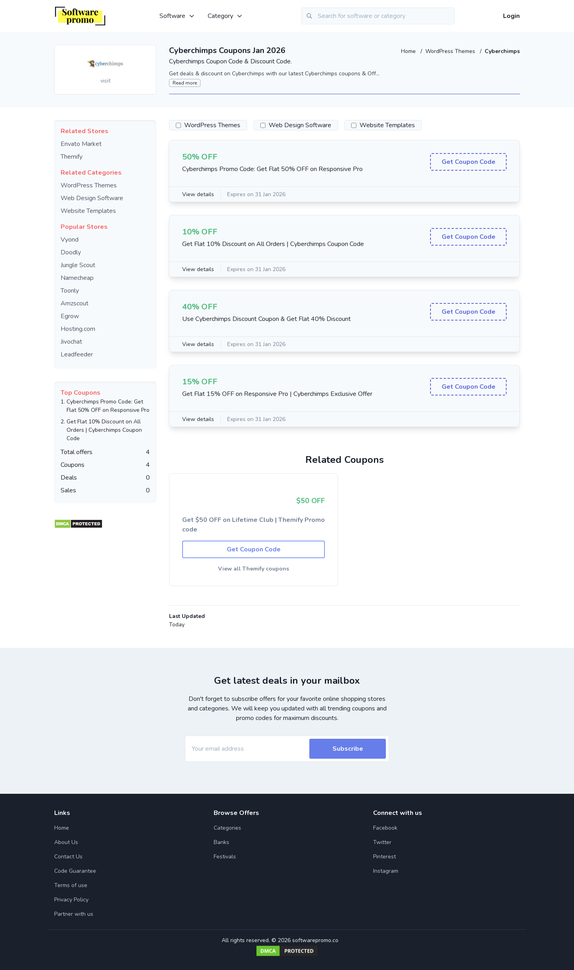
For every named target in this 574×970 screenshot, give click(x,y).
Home (409, 51)
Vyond (70, 239)
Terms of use (70, 885)
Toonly (70, 290)
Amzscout (74, 303)
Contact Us (68, 856)
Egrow (70, 316)
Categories (227, 828)
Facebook (385, 828)
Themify (72, 156)
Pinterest (384, 856)
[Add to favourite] (149, 51)
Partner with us (73, 914)
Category (225, 16)
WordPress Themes (451, 51)
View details (198, 194)
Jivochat (71, 341)
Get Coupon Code (468, 161)
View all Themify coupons (253, 569)
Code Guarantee (75, 871)
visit (105, 81)
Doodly (71, 252)
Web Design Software (92, 198)
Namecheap (77, 277)
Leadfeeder (77, 354)
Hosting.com (78, 329)
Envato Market (81, 144)
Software (177, 16)
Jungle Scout (78, 265)
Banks (221, 842)
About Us (66, 842)
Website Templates (88, 211)
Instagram (385, 871)
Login (511, 16)
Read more (185, 83)
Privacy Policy (71, 899)
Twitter (382, 842)
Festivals (225, 856)
